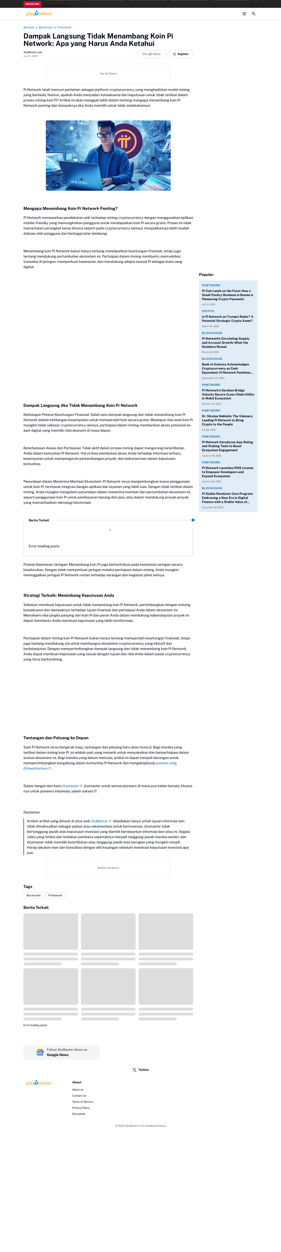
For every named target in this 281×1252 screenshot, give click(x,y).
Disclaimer (78, 1113)
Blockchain (34, 895)
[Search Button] (254, 14)
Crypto (208, 311)
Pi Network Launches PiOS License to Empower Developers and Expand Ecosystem (227, 472)
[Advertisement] (108, 701)
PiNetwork (211, 285)
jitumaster (70, 786)
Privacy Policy (81, 1107)
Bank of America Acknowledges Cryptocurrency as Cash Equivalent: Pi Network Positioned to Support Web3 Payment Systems (227, 368)
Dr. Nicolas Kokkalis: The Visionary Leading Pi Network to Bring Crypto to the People (227, 420)
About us (77, 1089)
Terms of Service (82, 1101)
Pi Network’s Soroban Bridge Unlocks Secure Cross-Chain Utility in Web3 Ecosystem (228, 394)
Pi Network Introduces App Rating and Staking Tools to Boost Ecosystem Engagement (227, 446)
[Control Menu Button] (244, 14)
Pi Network (55, 895)
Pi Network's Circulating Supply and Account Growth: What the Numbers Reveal (225, 343)
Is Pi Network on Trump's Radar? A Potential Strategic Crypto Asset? (227, 319)
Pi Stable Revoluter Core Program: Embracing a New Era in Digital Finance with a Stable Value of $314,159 (227, 498)
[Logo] (38, 1083)
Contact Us (79, 1095)
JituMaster (99, 821)
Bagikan (180, 54)
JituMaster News (155, 1125)
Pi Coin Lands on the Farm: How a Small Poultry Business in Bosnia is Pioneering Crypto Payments (227, 295)
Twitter (140, 1070)
